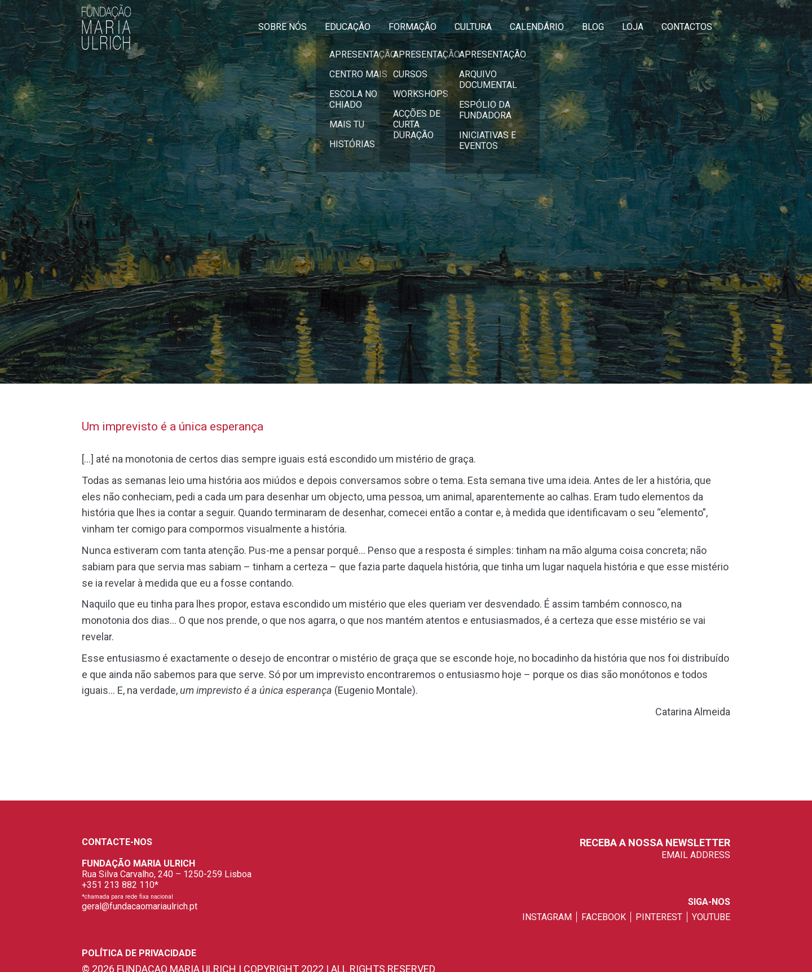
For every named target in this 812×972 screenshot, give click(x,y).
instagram (547, 917)
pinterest (659, 917)
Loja (632, 26)
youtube (711, 917)
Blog (593, 26)
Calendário (537, 26)
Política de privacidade (139, 953)
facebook (603, 917)
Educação (347, 26)
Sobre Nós (282, 26)
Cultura (473, 26)
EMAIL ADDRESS (695, 855)
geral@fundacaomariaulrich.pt (139, 906)
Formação (412, 26)
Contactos (686, 26)
